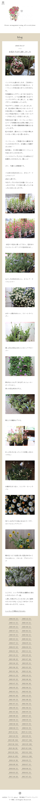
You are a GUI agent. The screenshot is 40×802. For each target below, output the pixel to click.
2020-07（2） (27, 716)
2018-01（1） (27, 772)
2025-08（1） (27, 627)
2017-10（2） (14, 776)
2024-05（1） (27, 643)
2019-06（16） (13, 744)
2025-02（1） (27, 639)
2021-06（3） (27, 703)
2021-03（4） (14, 711)
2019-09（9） (27, 736)
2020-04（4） (14, 724)
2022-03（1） (14, 691)
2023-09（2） (27, 655)
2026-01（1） (14, 618)
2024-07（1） (14, 643)
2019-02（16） (13, 752)
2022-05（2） (14, 687)
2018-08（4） (14, 764)
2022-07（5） (14, 683)
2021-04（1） (27, 707)
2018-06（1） (14, 768)
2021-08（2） (27, 699)
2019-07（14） (27, 740)
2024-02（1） (27, 647)
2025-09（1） (14, 627)
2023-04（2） (14, 667)
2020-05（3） (27, 720)
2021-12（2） (27, 695)
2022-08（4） (27, 679)
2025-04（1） (27, 635)
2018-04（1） (27, 768)
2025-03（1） (14, 639)
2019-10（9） (14, 736)
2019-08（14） (13, 740)
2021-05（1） (14, 707)
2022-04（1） (27, 687)
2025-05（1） (14, 635)
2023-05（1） (27, 663)
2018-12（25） (13, 756)
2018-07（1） (27, 764)
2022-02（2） (27, 691)
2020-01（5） (27, 728)
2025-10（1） (27, 622)
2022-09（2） (14, 679)
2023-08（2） (14, 659)
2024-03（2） (14, 647)
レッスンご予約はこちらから (15, 611)
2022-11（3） (14, 675)
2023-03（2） (27, 667)
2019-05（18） (27, 744)
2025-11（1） (14, 622)
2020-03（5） (27, 724)
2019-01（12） (27, 752)
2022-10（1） (27, 675)
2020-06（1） (14, 720)
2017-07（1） (27, 776)
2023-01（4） (14, 671)
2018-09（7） (27, 760)
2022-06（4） (27, 683)
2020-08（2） (14, 716)
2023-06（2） (14, 663)
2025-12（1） (27, 618)
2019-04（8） (13, 748)
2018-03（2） (14, 772)
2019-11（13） (27, 732)
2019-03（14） (27, 748)
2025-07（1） (14, 631)
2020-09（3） (27, 711)
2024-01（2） (14, 651)
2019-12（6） (13, 732)
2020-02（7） (14, 728)
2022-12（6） (27, 671)
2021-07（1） (14, 703)
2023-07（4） (27, 659)
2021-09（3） (14, 699)
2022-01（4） (14, 695)
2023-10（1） (14, 655)
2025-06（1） (27, 631)
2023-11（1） (27, 651)
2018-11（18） (27, 756)
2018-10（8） (14, 760)
